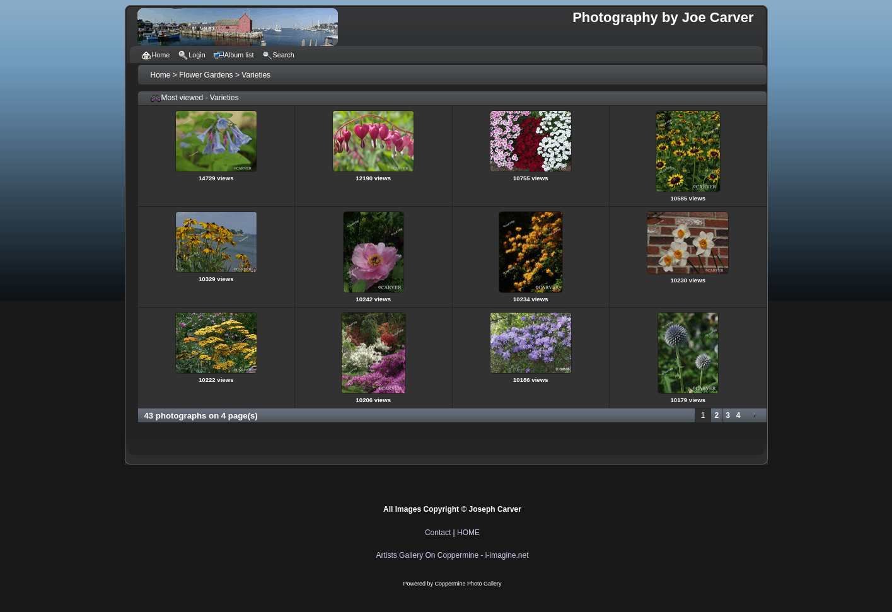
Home (161, 75)
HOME (468, 532)
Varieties (255, 75)
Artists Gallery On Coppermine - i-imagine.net (452, 555)
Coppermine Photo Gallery (467, 583)
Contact (438, 532)
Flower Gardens (206, 75)
